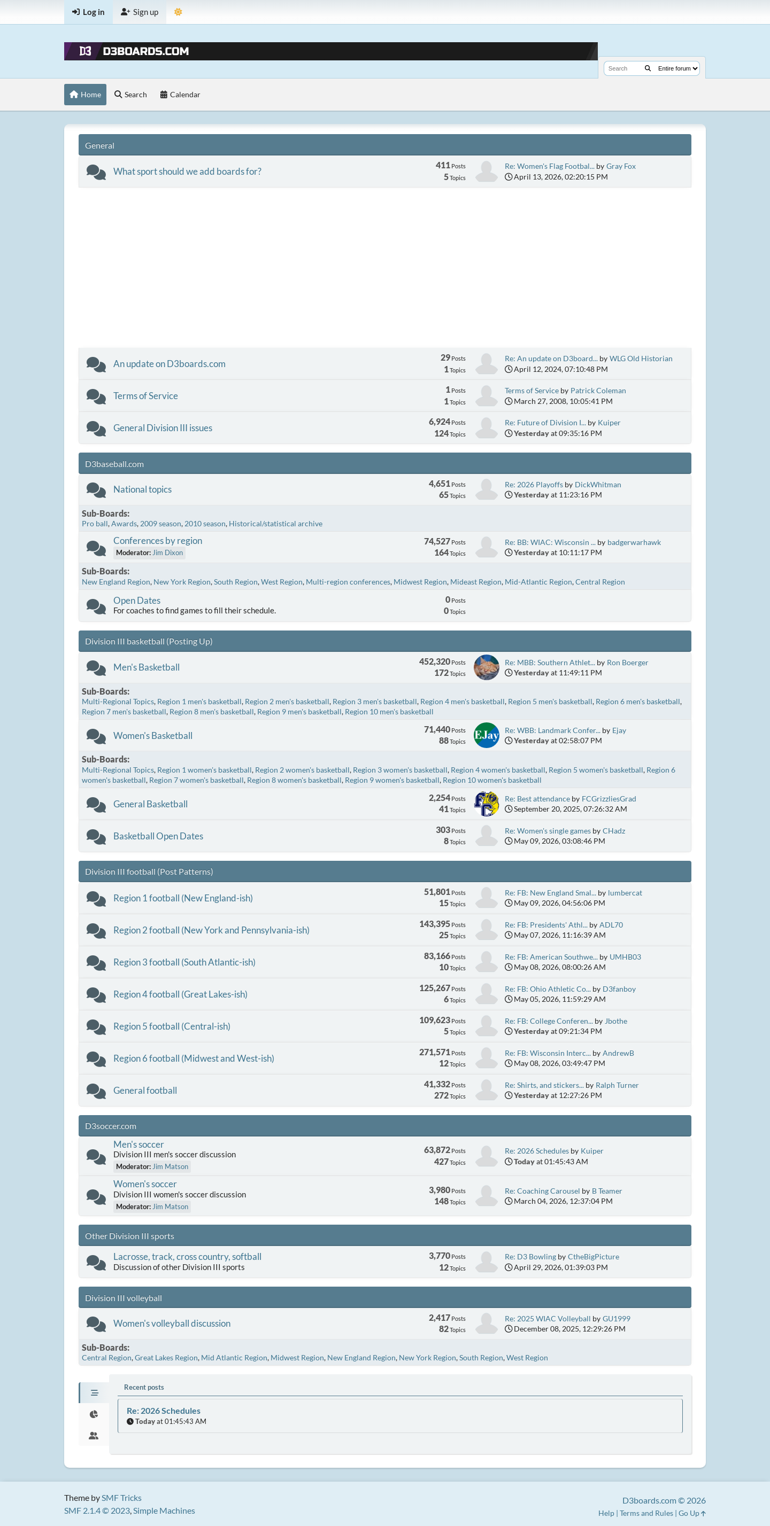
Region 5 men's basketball (550, 701)
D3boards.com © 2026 (664, 1500)
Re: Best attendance (537, 798)
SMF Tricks (122, 1497)
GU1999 (616, 1318)
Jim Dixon (167, 552)
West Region (282, 581)
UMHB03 (625, 956)
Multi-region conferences (348, 581)
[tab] (94, 1393)
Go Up (692, 1512)
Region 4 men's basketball (462, 701)
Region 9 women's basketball (392, 779)
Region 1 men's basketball (199, 701)
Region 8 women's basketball (294, 779)
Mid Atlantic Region (234, 1357)
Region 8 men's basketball (212, 711)
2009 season (160, 523)
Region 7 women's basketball (196, 779)
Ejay (619, 730)
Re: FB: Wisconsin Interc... (548, 1052)
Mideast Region (476, 581)
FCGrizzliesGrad (609, 798)
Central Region (600, 581)
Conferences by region (157, 540)
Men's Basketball (146, 667)
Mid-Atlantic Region (538, 581)
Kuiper (609, 422)
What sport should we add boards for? (187, 171)
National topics (142, 489)
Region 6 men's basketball (638, 701)
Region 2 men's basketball (287, 701)
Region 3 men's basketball (375, 701)
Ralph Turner (617, 1084)
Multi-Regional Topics (118, 701)
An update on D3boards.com (169, 363)
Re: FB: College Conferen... (549, 1020)
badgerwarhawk (634, 542)
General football (145, 1090)
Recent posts (144, 1387)
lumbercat (625, 892)
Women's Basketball (152, 735)
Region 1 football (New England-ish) (183, 898)
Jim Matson (170, 1166)
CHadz (614, 830)
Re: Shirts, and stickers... (544, 1084)
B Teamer (607, 1190)
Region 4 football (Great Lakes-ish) (180, 994)
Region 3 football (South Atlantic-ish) (184, 962)
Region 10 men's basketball (389, 711)
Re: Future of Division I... (545, 422)
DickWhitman (598, 484)
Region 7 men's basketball (124, 711)
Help (606, 1512)
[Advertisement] (385, 267)
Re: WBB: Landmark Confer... (552, 730)
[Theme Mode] (178, 12)
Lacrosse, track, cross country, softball (187, 1256)
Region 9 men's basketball (299, 711)
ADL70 (611, 924)
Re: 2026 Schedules (537, 1150)
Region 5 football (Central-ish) (171, 1026)
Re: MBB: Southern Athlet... (550, 662)
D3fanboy (619, 988)
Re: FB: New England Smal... (550, 892)
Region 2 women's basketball (302, 769)
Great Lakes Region (166, 1357)
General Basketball (150, 803)
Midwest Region (420, 581)
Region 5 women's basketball (596, 769)
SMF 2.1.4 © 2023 (97, 1510)
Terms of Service (145, 395)
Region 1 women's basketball (204, 769)
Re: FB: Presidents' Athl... (546, 924)
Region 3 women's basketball (400, 769)
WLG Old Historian (641, 358)
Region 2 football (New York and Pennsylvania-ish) (211, 930)
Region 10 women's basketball (492, 779)
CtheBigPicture (593, 1256)
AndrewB (618, 1052)
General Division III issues (162, 427)
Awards (124, 523)
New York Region (182, 581)
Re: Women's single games (548, 830)
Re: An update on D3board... (551, 358)
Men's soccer (138, 1144)
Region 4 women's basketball (498, 769)
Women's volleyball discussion (171, 1323)
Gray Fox (621, 165)
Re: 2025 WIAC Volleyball (548, 1318)
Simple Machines (164, 1510)
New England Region (116, 581)
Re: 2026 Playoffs (534, 484)
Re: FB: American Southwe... (551, 956)
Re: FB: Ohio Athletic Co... (548, 988)
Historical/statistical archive (275, 523)
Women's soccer (145, 1183)
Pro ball (95, 523)
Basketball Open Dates (158, 836)
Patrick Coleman (598, 390)
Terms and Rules (646, 1512)
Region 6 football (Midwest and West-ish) (193, 1058)
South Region (236, 581)
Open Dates (136, 600)
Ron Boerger (628, 662)
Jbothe (616, 1020)
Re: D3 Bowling (530, 1256)
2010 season (205, 523)
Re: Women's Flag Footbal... (550, 165)
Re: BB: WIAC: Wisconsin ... (550, 542)
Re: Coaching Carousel (542, 1190)
